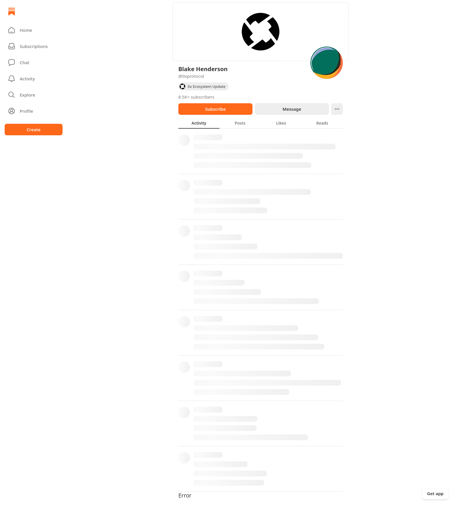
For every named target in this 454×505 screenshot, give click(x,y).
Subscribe (215, 109)
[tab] (198, 123)
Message (292, 109)
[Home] (12, 12)
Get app (435, 493)
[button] (34, 30)
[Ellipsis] (337, 109)
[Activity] (34, 79)
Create (34, 129)
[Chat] (34, 62)
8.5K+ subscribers (196, 97)
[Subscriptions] (34, 46)
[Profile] (34, 111)
